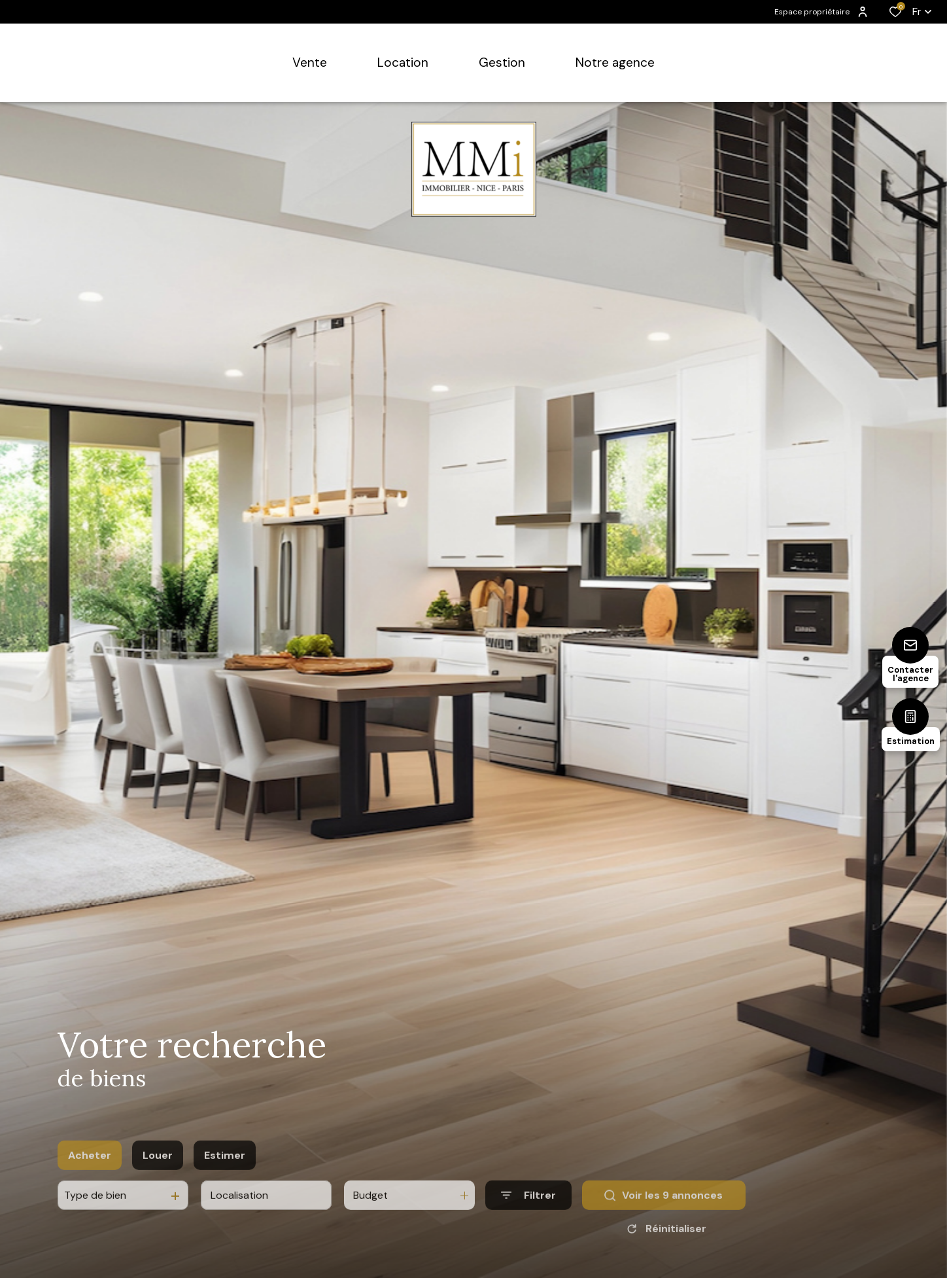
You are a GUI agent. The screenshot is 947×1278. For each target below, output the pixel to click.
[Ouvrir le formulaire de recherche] (528, 1217)
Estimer (224, 1177)
